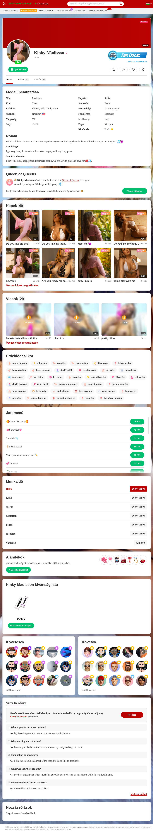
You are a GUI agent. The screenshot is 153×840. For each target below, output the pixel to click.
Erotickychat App (98, 10)
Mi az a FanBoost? (137, 61)
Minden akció (64, 10)
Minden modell (10, 11)
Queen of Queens (70, 180)
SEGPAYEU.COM (79, 827)
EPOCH (66, 827)
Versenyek (79, 11)
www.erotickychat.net (38, 827)
